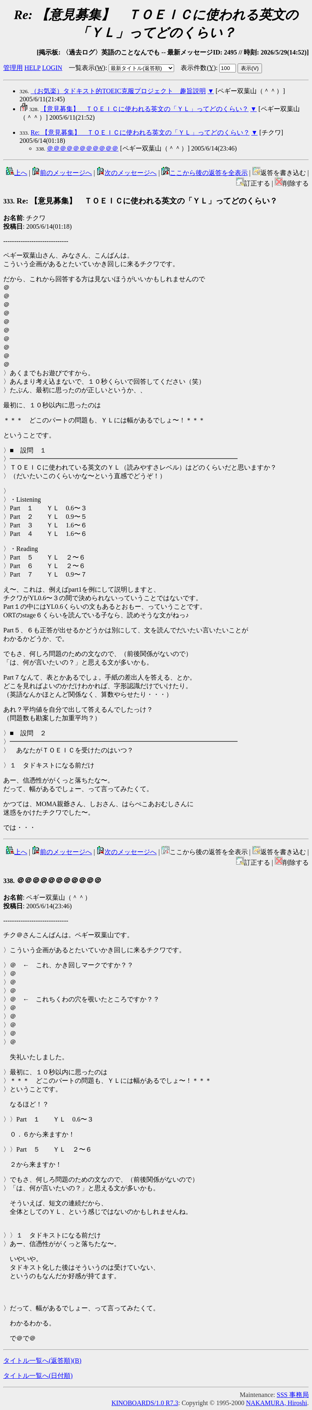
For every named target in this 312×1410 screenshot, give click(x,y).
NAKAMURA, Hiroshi (276, 1402)
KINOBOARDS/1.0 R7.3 (144, 1402)
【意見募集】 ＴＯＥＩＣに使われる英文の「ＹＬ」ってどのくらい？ (144, 108)
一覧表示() (87, 67)
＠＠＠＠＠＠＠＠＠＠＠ (82, 148)
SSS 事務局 (293, 1394)
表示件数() (198, 67)
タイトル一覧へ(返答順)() (42, 1360)
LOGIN (52, 67)
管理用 (13, 67)
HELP (32, 67)
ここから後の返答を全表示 (204, 172)
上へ (16, 172)
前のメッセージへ (62, 172)
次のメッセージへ (126, 172)
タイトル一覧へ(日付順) (38, 1375)
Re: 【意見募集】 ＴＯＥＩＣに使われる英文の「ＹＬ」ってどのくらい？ (140, 132)
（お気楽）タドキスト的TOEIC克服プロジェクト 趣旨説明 (118, 90)
